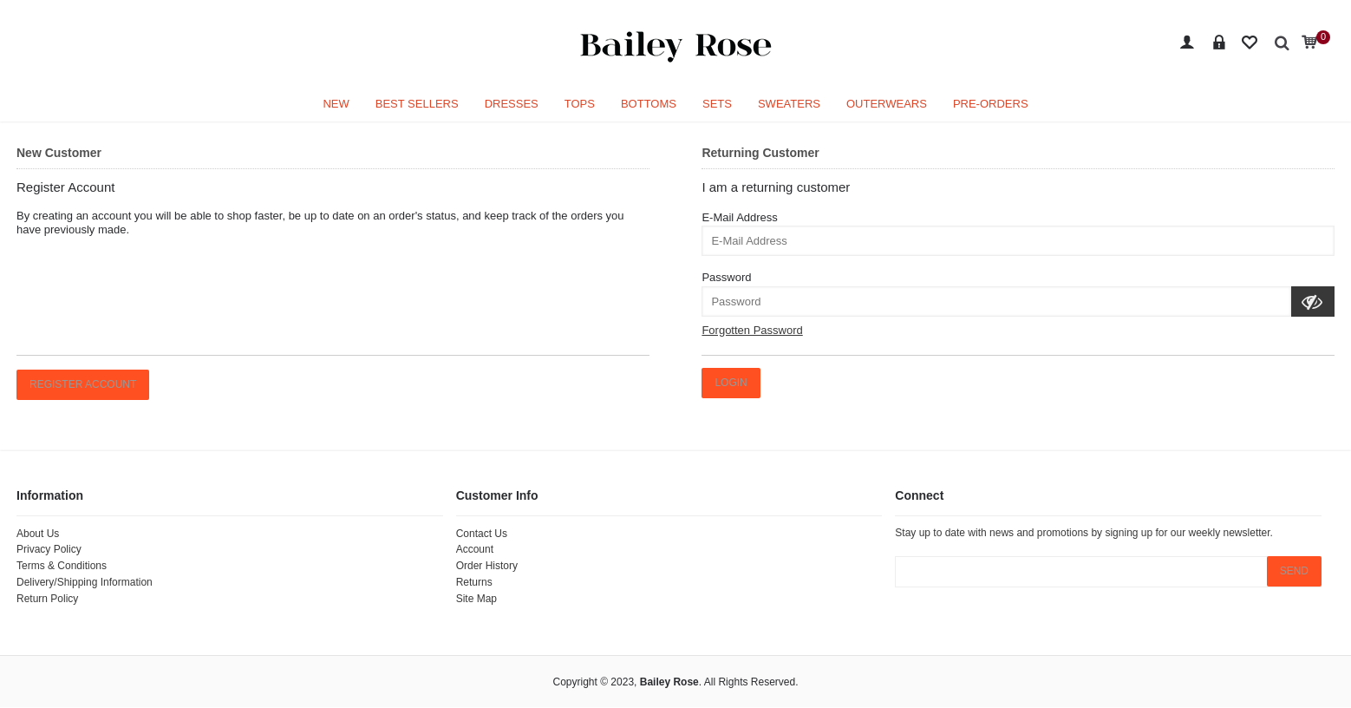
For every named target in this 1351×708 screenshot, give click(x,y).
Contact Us (481, 534)
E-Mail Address (739, 217)
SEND (1294, 571)
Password (726, 277)
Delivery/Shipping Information (84, 582)
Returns (474, 582)
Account (474, 549)
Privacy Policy (49, 549)
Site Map (476, 599)
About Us (37, 534)
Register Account (82, 384)
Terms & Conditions (61, 566)
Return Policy (47, 599)
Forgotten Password (752, 330)
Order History (487, 566)
